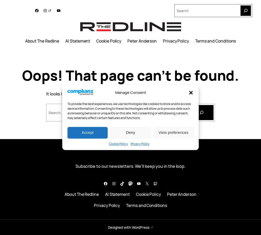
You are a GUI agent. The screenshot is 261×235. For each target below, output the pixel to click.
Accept (88, 132)
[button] (191, 92)
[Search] (246, 10)
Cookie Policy (118, 144)
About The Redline (42, 41)
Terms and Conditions (215, 41)
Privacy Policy (140, 144)
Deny (130, 132)
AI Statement (77, 41)
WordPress (142, 227)
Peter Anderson (142, 41)
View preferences (174, 132)
